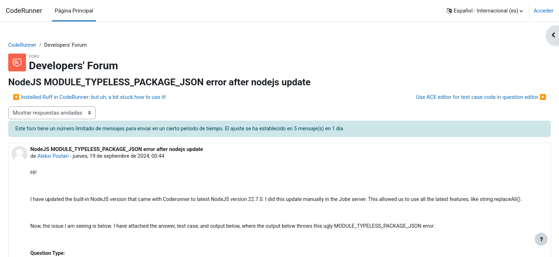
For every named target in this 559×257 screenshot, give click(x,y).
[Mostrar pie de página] (541, 239)
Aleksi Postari (71, 157)
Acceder (543, 10)
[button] (485, 10)
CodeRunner (24, 11)
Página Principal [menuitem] (74, 10)
